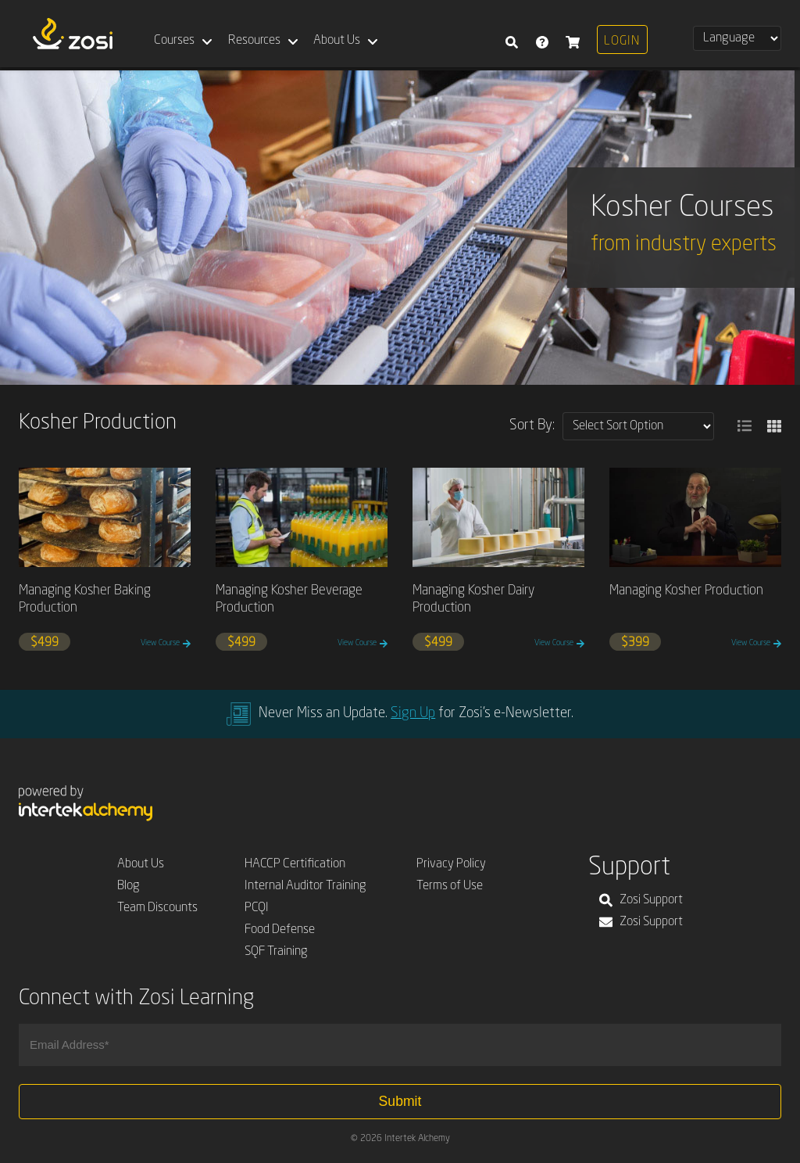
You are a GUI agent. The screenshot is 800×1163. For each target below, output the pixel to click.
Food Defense (280, 930)
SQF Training (276, 952)
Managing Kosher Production (686, 591)
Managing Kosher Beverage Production (289, 599)
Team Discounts (157, 908)
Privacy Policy (451, 864)
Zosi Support (641, 900)
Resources (254, 40)
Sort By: (532, 425)
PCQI (257, 908)
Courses (174, 40)
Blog (128, 886)
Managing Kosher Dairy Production (473, 599)
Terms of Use (449, 886)
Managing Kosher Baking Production (85, 599)
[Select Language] (737, 38)
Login (622, 41)
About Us (336, 40)
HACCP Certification (295, 864)
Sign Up (413, 713)
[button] (745, 426)
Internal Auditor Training (305, 886)
